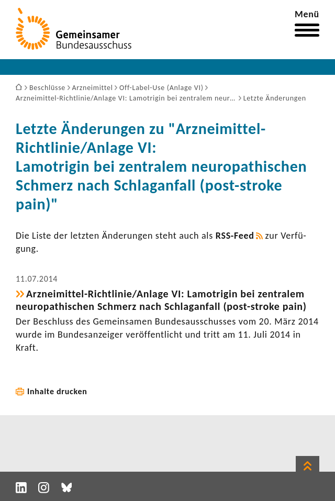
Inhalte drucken (57, 391)
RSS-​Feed (235, 235)
